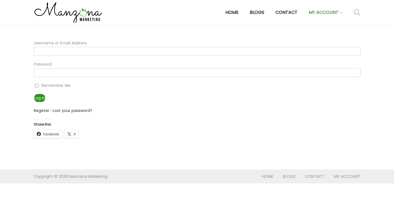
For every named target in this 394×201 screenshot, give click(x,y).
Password (43, 64)
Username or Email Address (60, 43)
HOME (267, 176)
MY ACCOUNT (347, 176)
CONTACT (314, 176)
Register (41, 110)
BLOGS (289, 176)
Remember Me (56, 85)
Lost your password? (72, 110)
